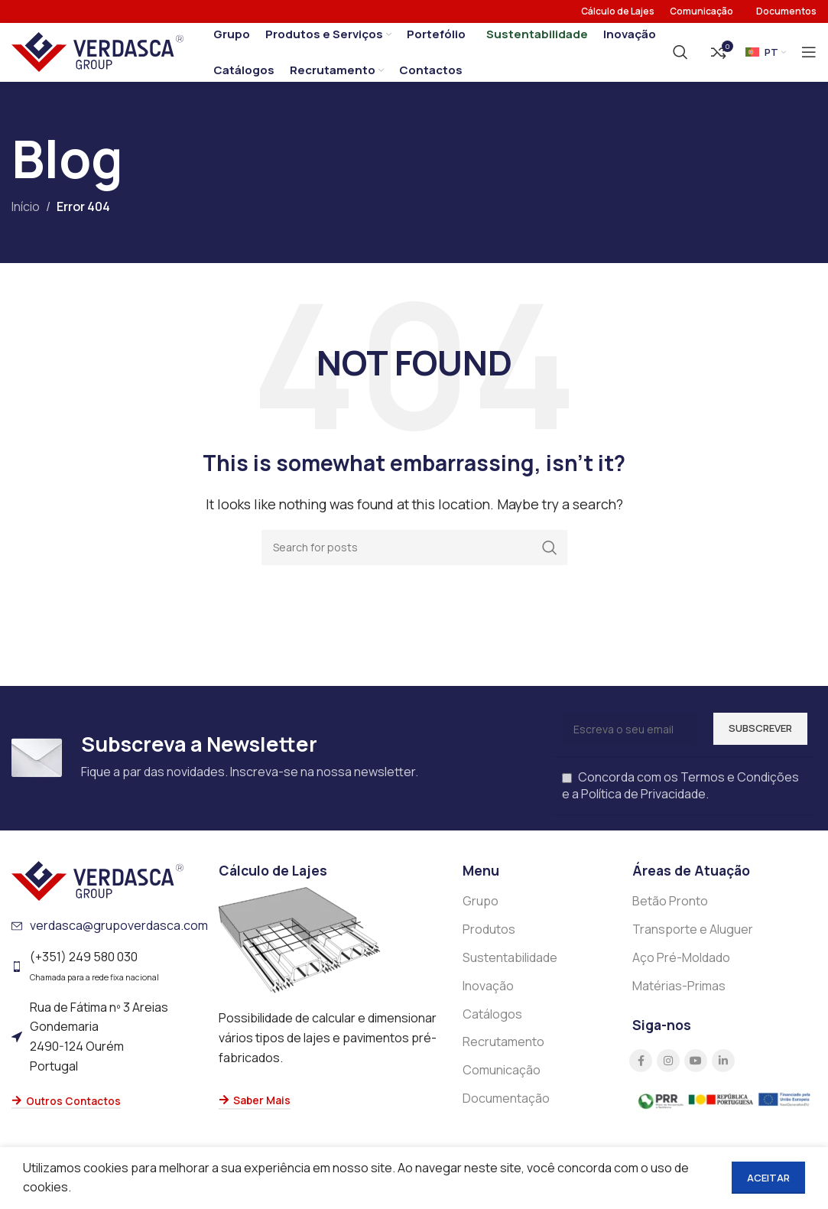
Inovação (488, 995)
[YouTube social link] (695, 1071)
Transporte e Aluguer (692, 939)
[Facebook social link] (640, 1071)
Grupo (480, 911)
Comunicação (502, 1080)
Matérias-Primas (679, 995)
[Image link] (97, 890)
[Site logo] (97, 55)
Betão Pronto (670, 911)
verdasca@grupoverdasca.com (119, 936)
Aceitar (768, 1178)
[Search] (680, 57)
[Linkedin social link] (723, 1071)
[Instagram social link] (668, 1071)
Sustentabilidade (510, 968)
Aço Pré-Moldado (681, 968)
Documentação (506, 1108)
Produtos (489, 939)
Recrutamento (503, 1052)
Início (25, 217)
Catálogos (492, 1024)
